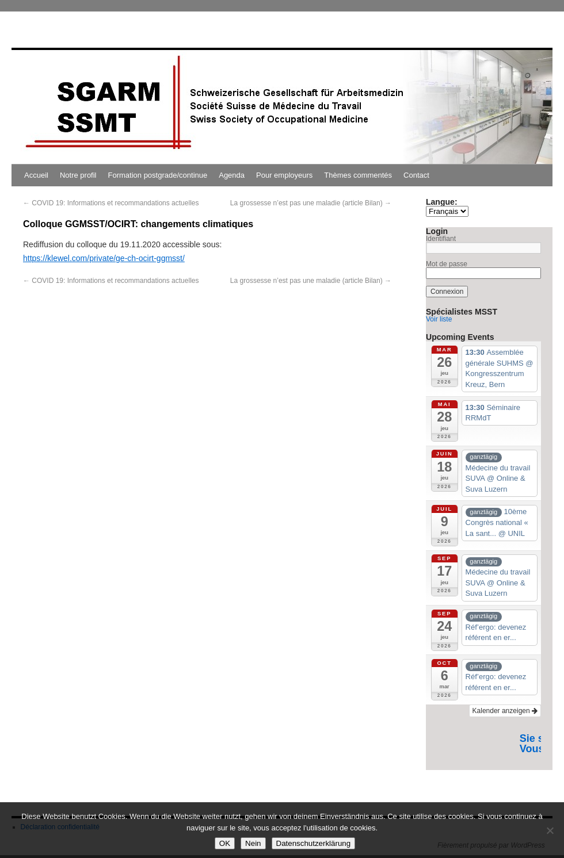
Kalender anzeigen (505, 711)
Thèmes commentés (358, 175)
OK (224, 843)
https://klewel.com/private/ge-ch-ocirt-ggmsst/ (104, 258)
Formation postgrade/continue (158, 175)
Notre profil (78, 175)
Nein (253, 843)
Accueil (36, 175)
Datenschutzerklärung (313, 843)
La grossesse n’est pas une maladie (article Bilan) (310, 203)
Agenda (232, 175)
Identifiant (441, 239)
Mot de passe (446, 264)
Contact (416, 175)
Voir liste (439, 319)
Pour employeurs (284, 175)
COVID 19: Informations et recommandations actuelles (111, 203)
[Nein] (549, 830)
